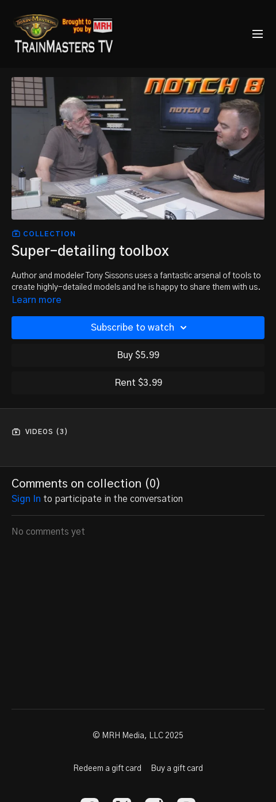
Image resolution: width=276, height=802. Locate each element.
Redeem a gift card (107, 769)
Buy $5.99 (138, 355)
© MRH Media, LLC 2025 (138, 736)
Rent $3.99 (138, 382)
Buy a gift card (177, 769)
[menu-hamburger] (257, 34)
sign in (26, 499)
